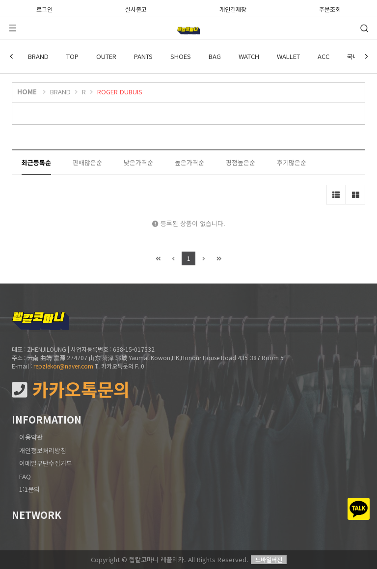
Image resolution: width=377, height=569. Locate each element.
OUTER (106, 56)
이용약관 (31, 437)
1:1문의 (29, 489)
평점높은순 (240, 162)
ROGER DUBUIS (119, 91)
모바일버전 (268, 559)
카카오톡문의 (71, 389)
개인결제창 (232, 8)
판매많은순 (87, 162)
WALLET (288, 56)
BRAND (38, 56)
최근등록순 (36, 162)
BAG (215, 56)
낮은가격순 (138, 162)
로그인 (44, 8)
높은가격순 (189, 162)
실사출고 (136, 8)
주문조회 (330, 8)
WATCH (249, 56)
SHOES (180, 56)
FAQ (25, 476)
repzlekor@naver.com (63, 366)
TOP (72, 56)
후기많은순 (291, 162)
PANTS (143, 56)
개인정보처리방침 (42, 450)
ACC (323, 56)
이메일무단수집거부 (45, 463)
